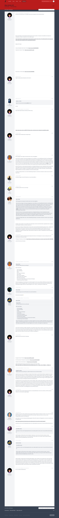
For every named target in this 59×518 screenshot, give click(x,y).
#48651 (52, 98)
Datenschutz (11, 515)
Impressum (6, 515)
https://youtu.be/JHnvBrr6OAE (35, 359)
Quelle (47, 163)
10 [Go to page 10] (47, 9)
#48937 (52, 196)
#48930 (52, 155)
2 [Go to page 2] (42, 9)
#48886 (52, 109)
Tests (20, 1)
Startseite (9, 1)
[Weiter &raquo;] (53, 10)
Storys (13, 1)
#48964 (52, 440)
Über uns (20, 515)
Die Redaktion (16, 515)
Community (24, 1)
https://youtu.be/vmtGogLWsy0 (32, 361)
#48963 (52, 426)
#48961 (52, 389)
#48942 (52, 261)
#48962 (52, 412)
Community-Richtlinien (26, 515)
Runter (53, 5)
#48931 (52, 175)
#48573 (52, 12)
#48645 (52, 76)
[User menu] (53, 1)
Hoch (53, 510)
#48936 (52, 186)
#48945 (52, 287)
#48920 (52, 133)
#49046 (52, 468)
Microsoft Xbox (13, 6)
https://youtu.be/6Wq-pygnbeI (29, 357)
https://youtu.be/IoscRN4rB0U (29, 71)
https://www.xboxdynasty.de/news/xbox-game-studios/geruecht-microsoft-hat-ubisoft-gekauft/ (30, 421)
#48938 (52, 234)
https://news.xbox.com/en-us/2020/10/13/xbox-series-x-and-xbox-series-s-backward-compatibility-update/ (32, 130)
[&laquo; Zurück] (39, 10)
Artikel (17, 1)
